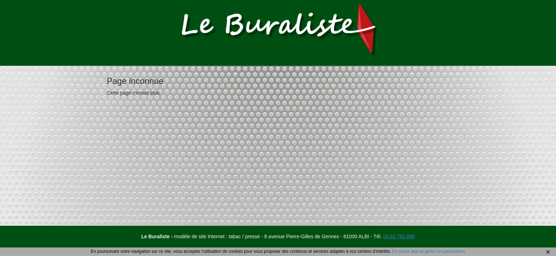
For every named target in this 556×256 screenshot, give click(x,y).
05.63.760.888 (399, 236)
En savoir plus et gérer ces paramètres (428, 251)
